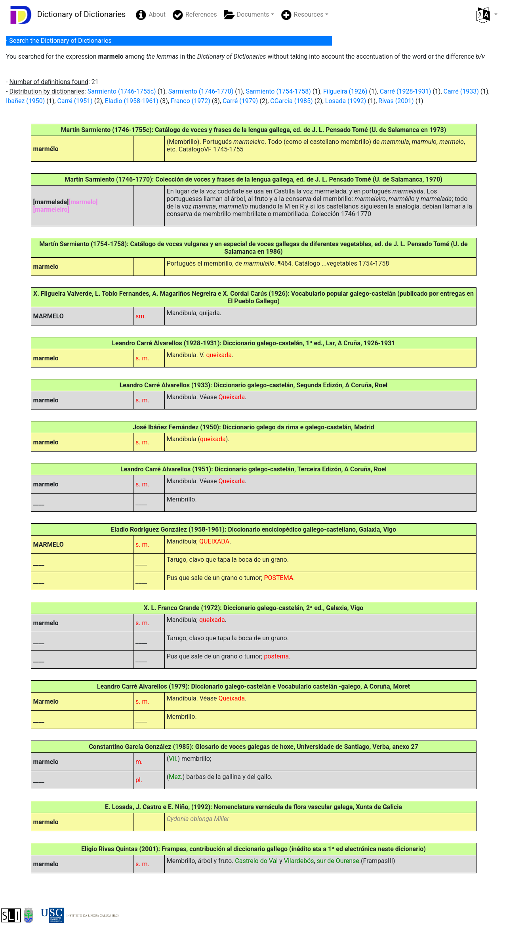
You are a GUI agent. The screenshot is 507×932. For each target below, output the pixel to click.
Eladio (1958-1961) (131, 101)
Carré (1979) (240, 101)
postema (276, 656)
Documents (246, 15)
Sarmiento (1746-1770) (200, 91)
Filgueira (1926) (345, 91)
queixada (219, 355)
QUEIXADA (214, 541)
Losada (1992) (345, 101)
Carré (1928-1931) (405, 91)
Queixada (232, 397)
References (194, 15)
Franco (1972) (190, 101)
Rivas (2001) (396, 101)
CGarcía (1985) (291, 101)
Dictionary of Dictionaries (66, 15)
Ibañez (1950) (25, 101)
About (150, 15)
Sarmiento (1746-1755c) (122, 91)
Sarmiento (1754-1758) (278, 91)
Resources (302, 15)
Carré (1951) (74, 101)
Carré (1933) (461, 91)
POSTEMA (278, 578)
